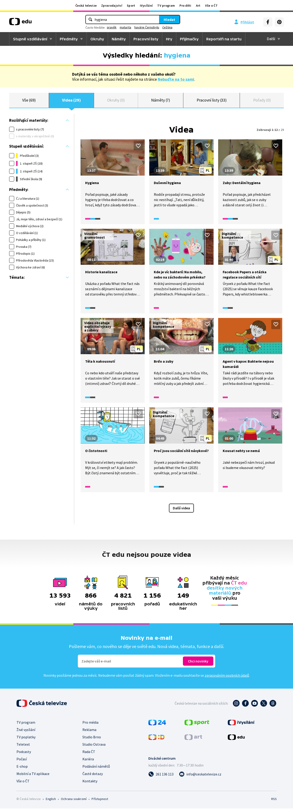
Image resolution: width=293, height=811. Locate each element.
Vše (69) (28, 101)
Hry (169, 39)
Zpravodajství (111, 5)
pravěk (112, 27)
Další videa (181, 510)
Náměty (119, 39)
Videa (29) (71, 101)
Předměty (69, 39)
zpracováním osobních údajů (227, 678)
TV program (166, 5)
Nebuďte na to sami (176, 79)
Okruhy (97, 39)
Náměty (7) (160, 101)
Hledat (169, 19)
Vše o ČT (211, 5)
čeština (167, 27)
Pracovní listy (145, 39)
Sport (131, 5)
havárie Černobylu (146, 27)
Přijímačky (189, 39)
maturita (125, 27)
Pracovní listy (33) (212, 101)
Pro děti (185, 5)
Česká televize (86, 5)
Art (198, 5)
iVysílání (146, 5)
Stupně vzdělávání (30, 39)
